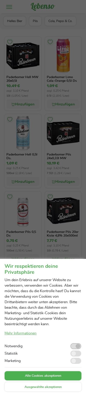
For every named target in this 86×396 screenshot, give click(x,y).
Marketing (13, 361)
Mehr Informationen (20, 333)
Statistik (11, 353)
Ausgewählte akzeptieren (43, 387)
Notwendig (13, 346)
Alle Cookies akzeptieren (43, 375)
